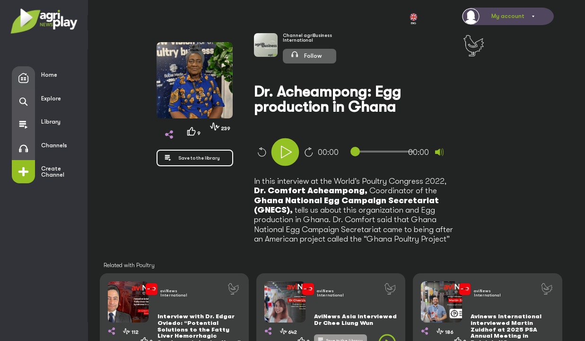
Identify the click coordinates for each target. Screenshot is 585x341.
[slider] (384, 152)
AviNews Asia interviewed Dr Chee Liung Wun (355, 319)
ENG (414, 19)
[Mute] (439, 152)
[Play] (285, 152)
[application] (367, 153)
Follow (306, 54)
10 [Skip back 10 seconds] (261, 152)
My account (507, 16)
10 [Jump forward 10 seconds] (309, 152)
